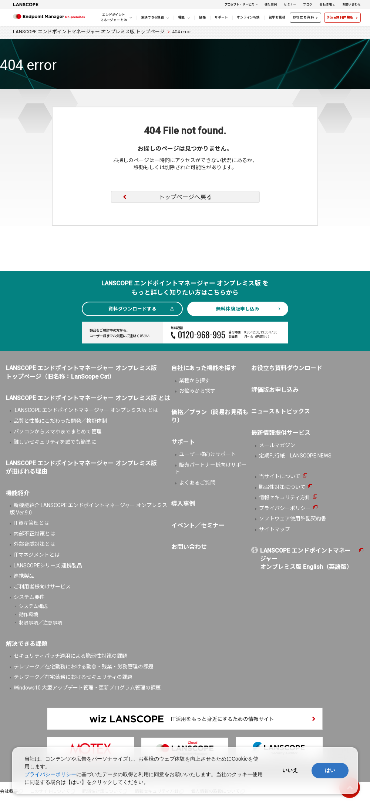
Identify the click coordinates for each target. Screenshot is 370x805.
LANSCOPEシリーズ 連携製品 (48, 565)
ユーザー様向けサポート (207, 454)
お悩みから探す (197, 391)
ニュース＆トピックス (280, 411)
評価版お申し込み (275, 389)
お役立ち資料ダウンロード (286, 368)
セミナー (290, 4)
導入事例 (271, 4)
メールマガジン (277, 445)
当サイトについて (279, 476)
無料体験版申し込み (237, 309)
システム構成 (33, 606)
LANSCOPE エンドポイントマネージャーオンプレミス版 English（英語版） (306, 559)
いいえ (290, 770)
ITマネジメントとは (37, 555)
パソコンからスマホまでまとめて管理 (58, 432)
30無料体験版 (340, 17)
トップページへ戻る (185, 197)
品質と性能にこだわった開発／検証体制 (60, 421)
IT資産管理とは (31, 523)
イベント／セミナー (198, 525)
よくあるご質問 (197, 483)
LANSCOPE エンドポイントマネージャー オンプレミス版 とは (86, 410)
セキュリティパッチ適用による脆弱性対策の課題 (70, 656)
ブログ (307, 4)
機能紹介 (18, 493)
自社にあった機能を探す (203, 368)
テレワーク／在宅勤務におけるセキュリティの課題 (73, 677)
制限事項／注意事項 (40, 622)
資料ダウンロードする (132, 309)
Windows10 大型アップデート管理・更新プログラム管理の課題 (87, 688)
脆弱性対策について (282, 487)
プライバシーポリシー (285, 508)
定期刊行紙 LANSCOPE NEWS (295, 456)
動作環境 (28, 614)
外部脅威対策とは (34, 544)
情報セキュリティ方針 (284, 497)
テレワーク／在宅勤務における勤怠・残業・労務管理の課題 (84, 667)
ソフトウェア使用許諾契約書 (292, 518)
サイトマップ (274, 529)
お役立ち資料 (303, 17)
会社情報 (325, 4)
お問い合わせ (351, 4)
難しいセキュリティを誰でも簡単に (55, 442)
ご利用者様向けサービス (42, 587)
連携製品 (24, 576)
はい (330, 770)
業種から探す (194, 380)
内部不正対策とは (34, 534)
